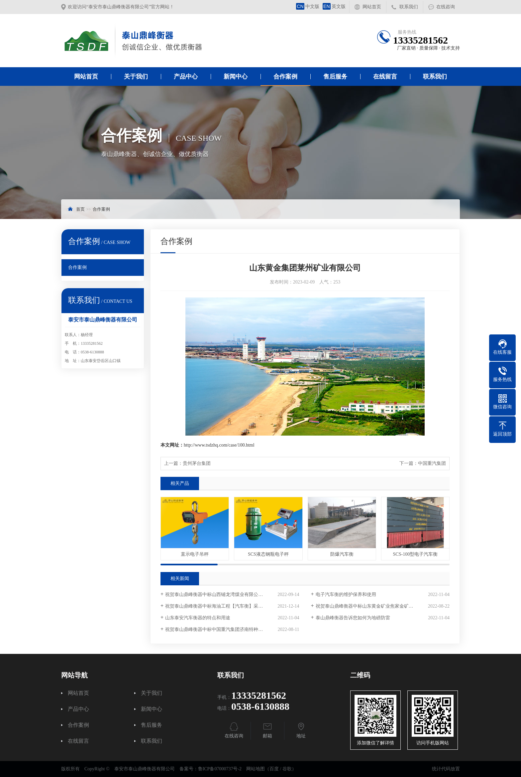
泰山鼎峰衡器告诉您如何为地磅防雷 (353, 617)
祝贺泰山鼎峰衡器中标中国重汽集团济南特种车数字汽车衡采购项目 (232, 629)
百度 (274, 768)
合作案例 (285, 76)
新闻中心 (236, 76)
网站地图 (255, 768)
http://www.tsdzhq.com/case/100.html (219, 445)
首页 (80, 209)
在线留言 (385, 76)
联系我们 (408, 6)
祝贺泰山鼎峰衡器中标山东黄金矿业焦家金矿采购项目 (371, 606)
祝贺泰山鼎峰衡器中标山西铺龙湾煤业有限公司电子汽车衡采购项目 (232, 594)
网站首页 (372, 6)
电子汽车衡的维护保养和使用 (346, 594)
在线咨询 (445, 6)
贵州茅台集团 (197, 463)
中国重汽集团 (432, 463)
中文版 (307, 6)
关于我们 (136, 76)
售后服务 (335, 76)
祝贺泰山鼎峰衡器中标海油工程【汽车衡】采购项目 (218, 606)
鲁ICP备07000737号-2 (220, 768)
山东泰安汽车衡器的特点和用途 (197, 617)
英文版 (334, 6)
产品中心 (186, 76)
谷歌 (287, 768)
